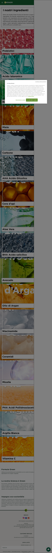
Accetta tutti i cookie (32, 99)
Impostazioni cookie (20, 99)
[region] (26, 92)
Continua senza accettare (40, 81)
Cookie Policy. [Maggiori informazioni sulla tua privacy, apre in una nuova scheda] (31, 96)
